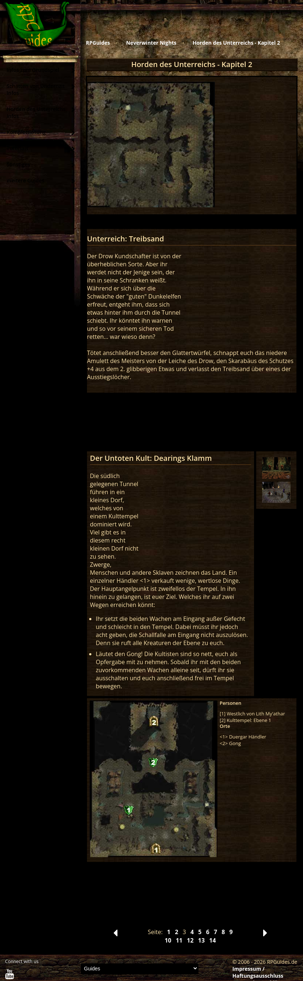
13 (201, 940)
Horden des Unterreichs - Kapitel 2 (236, 42)
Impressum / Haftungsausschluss (257, 972)
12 (190, 940)
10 (167, 940)
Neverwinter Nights (151, 42)
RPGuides (98, 42)
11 (179, 940)
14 (212, 940)
